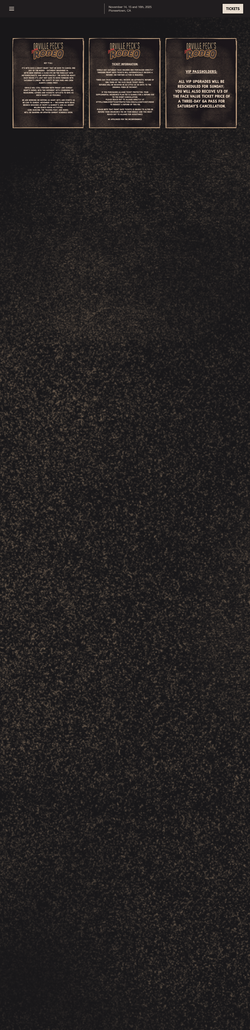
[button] (17, 8)
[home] (126, 8)
